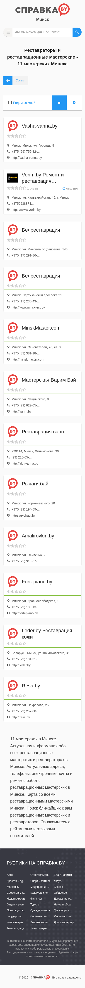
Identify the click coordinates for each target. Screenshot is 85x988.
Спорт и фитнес (40, 881)
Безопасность (39, 922)
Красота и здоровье (19, 881)
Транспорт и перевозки (68, 910)
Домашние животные (67, 898)
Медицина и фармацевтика (47, 886)
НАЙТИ (77, 32)
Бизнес (58, 886)
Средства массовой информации (28, 892)
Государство (14, 916)
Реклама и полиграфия (68, 916)
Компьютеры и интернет (22, 922)
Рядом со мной (24, 102)
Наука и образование (67, 904)
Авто (10, 874)
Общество (60, 892)
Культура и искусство (43, 892)
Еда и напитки (63, 874)
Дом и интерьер (64, 922)
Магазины (13, 886)
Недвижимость (16, 898)
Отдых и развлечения (20, 904)
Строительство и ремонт (45, 874)
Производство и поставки (23, 910)
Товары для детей (18, 928)
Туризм (34, 904)
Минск (42, 19)
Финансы (36, 898)
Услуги (58, 881)
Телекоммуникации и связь (47, 928)
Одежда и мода (40, 910)
